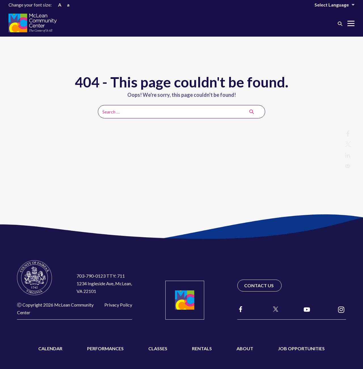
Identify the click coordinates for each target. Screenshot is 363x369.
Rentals (202, 348)
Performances (105, 348)
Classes (157, 348)
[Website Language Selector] (330, 4)
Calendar (50, 348)
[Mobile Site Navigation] (350, 23)
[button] (340, 23)
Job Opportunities (301, 348)
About (245, 348)
